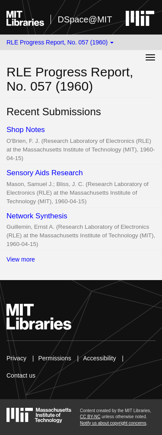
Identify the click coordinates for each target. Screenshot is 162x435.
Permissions (54, 358)
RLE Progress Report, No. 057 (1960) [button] (60, 42)
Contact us (20, 375)
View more (20, 259)
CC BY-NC (90, 416)
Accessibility (99, 358)
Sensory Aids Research (44, 173)
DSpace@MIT (84, 19)
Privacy (16, 358)
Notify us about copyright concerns (113, 423)
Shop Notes (25, 130)
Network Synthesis (36, 216)
